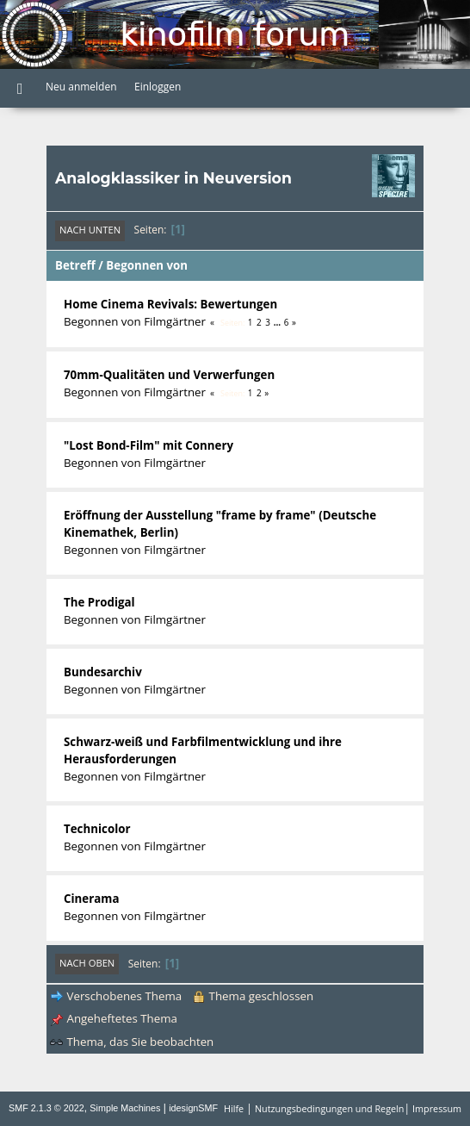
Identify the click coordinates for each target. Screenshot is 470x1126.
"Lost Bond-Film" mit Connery (148, 445)
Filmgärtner (175, 321)
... (278, 322)
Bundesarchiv (103, 672)
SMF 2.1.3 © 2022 (46, 1108)
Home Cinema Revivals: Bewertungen (170, 304)
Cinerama (91, 898)
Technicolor (97, 829)
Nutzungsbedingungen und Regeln (329, 1108)
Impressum (436, 1108)
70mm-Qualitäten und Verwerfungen (169, 375)
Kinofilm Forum (235, 34)
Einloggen (157, 86)
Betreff (75, 265)
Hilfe (234, 1108)
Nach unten (90, 229)
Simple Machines (125, 1108)
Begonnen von (147, 265)
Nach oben (86, 962)
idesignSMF (193, 1108)
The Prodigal (99, 602)
